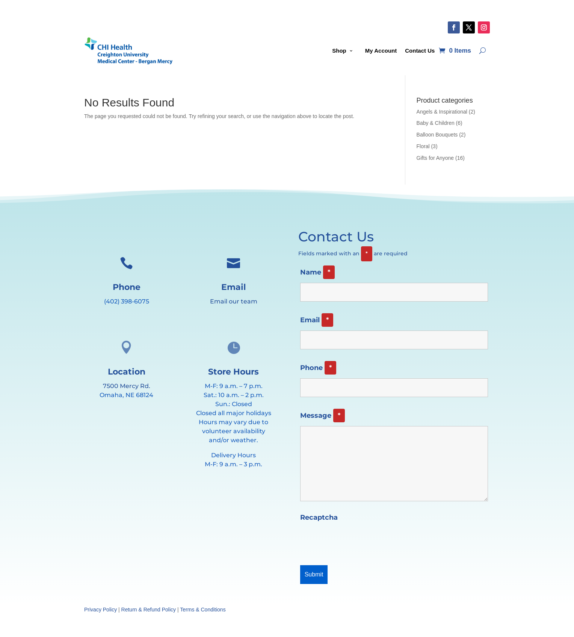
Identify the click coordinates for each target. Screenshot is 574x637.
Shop (339, 50)
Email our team (233, 301)
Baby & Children (436, 123)
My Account (381, 50)
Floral (423, 146)
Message (322, 415)
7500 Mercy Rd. (126, 386)
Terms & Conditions (202, 610)
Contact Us (420, 50)
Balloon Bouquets (437, 135)
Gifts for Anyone (435, 158)
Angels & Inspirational (442, 112)
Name (317, 272)
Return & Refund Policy (148, 610)
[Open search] (482, 50)
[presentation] (357, 541)
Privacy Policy (100, 610)
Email (316, 320)
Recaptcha (319, 517)
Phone (318, 368)
